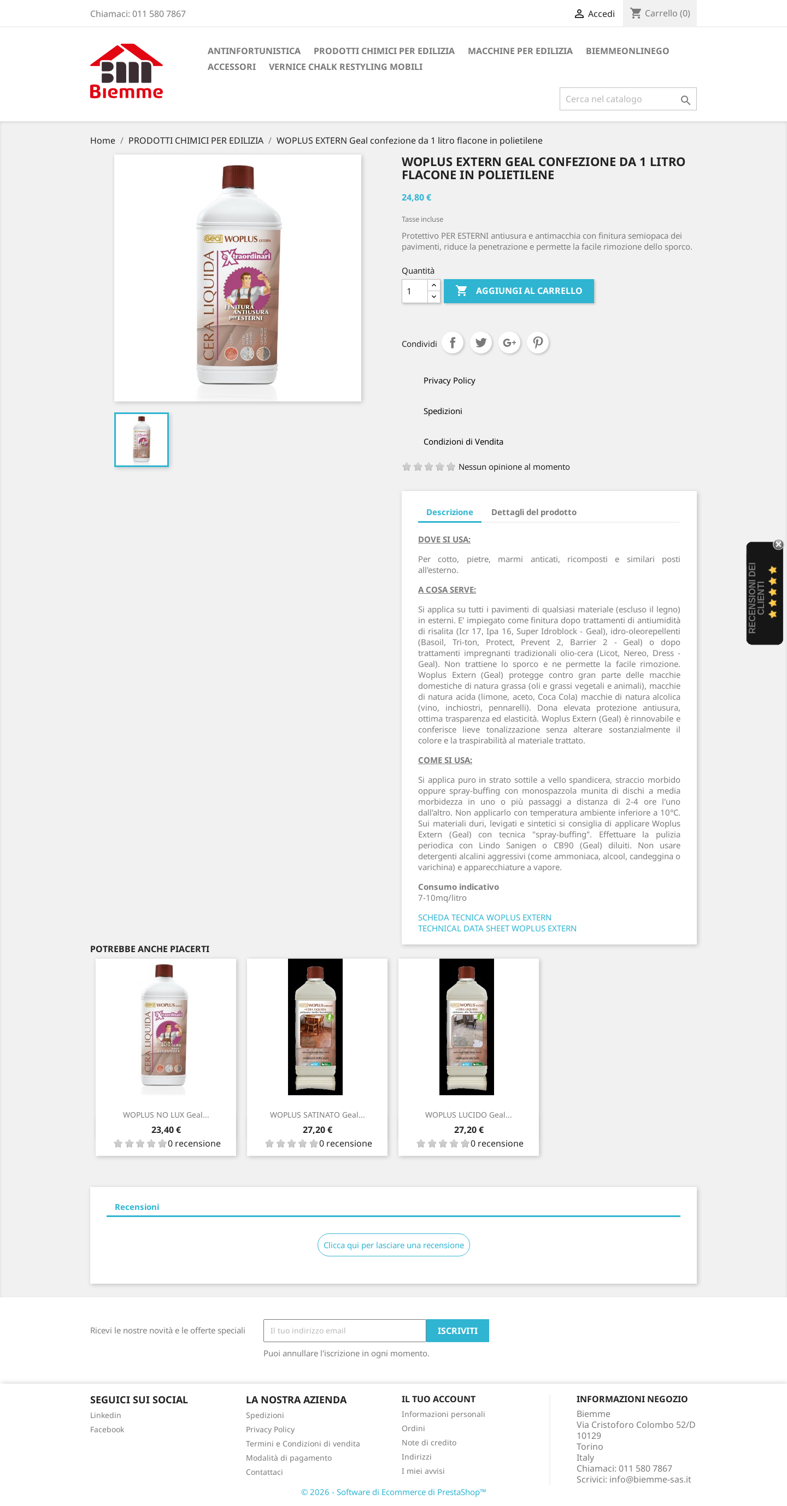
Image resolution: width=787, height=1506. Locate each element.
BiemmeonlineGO (627, 51)
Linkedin (105, 1415)
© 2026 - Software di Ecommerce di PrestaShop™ (393, 1491)
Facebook (107, 1429)
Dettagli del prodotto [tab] (534, 511)
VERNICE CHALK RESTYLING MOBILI (345, 67)
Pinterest (538, 342)
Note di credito (429, 1442)
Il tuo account (438, 1399)
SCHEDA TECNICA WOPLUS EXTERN (484, 917)
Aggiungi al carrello (519, 291)
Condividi (452, 342)
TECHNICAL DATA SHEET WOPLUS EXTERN (497, 928)
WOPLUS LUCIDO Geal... (468, 1114)
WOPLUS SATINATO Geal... (317, 1114)
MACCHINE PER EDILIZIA (520, 51)
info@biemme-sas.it (650, 1479)
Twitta (481, 342)
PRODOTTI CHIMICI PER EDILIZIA (384, 51)
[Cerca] (628, 98)
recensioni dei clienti (757, 598)
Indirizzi (417, 1456)
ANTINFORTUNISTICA (254, 51)
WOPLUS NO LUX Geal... (166, 1114)
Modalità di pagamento (289, 1457)
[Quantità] (415, 291)
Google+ (509, 342)
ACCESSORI (232, 67)
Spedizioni (265, 1415)
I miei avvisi (423, 1471)
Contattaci (264, 1472)
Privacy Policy (270, 1429)
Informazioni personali (443, 1414)
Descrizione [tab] (449, 511)
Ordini (413, 1428)
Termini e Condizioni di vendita (303, 1443)
